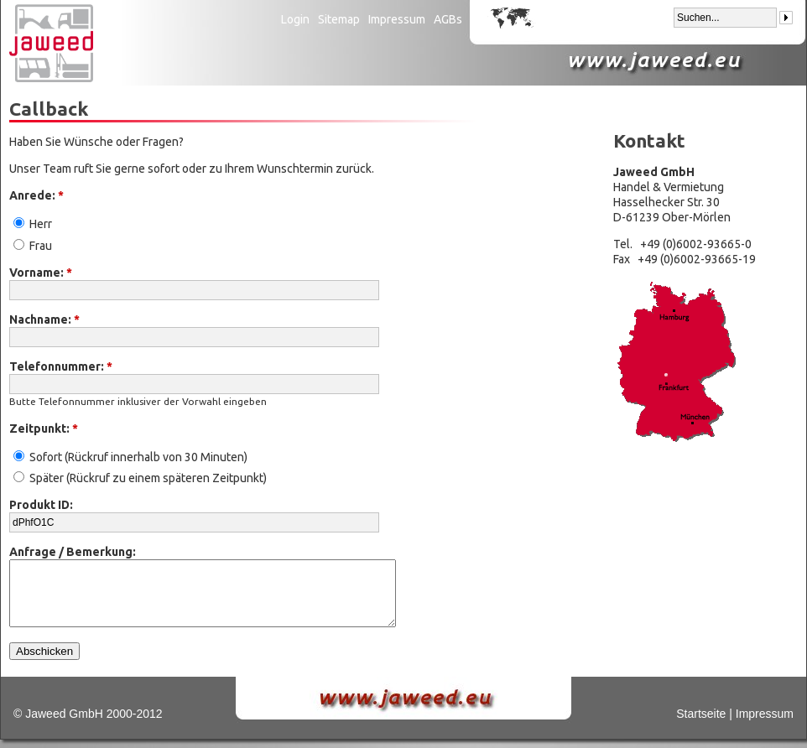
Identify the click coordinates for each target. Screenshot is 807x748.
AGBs (448, 19)
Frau (32, 245)
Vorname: (40, 272)
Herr (32, 224)
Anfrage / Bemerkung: (72, 551)
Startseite (701, 713)
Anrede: (36, 195)
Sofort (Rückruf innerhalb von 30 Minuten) (130, 457)
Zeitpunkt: (43, 428)
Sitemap (339, 19)
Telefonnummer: (60, 366)
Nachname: (44, 319)
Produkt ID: (41, 505)
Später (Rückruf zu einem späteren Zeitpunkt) (140, 478)
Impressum (396, 19)
